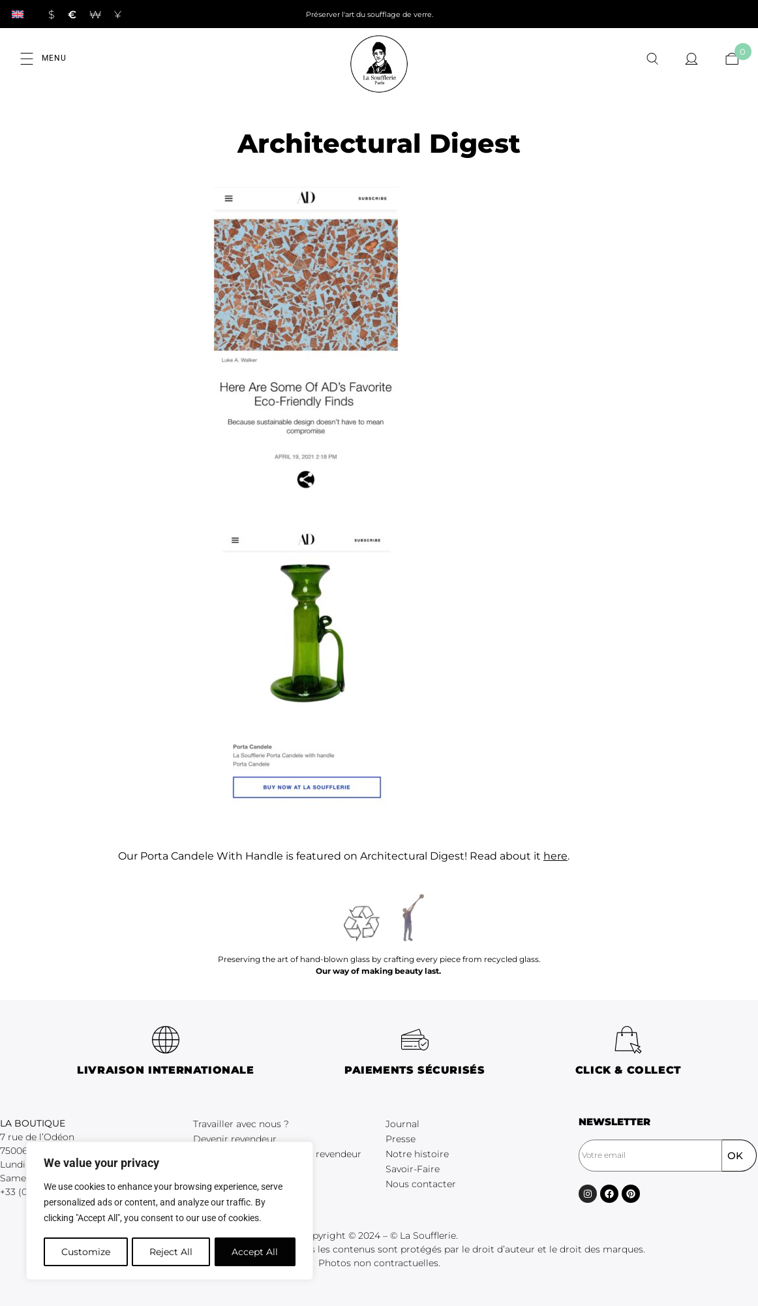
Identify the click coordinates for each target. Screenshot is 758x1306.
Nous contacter (421, 1184)
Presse (401, 1139)
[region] (169, 1211)
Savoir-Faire (413, 1169)
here (555, 856)
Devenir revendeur (235, 1139)
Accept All (255, 1252)
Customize (85, 1252)
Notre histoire (417, 1154)
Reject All (170, 1252)
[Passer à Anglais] (17, 14)
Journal (402, 1124)
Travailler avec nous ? (241, 1124)
